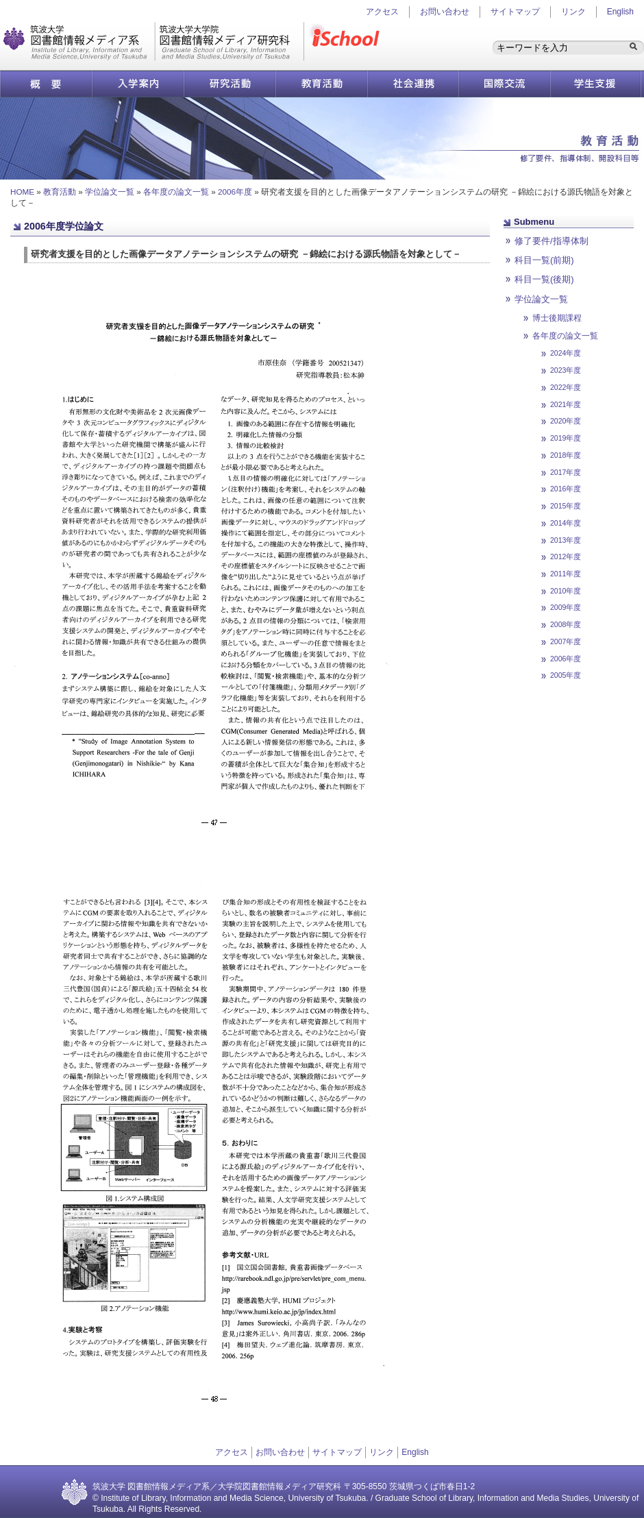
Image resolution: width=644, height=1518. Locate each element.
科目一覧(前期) (544, 260)
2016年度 (565, 489)
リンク (573, 11)
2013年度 (565, 540)
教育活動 (321, 84)
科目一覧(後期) (544, 279)
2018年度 (565, 455)
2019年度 (565, 438)
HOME (22, 191)
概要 (46, 84)
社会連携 (412, 84)
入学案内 (138, 84)
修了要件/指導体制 (552, 241)
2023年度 (565, 370)
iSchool (347, 41)
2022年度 (565, 387)
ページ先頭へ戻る (545, 692)
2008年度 (565, 624)
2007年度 (565, 641)
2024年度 (565, 353)
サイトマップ (515, 11)
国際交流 (504, 84)
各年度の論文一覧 (176, 191)
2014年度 (565, 523)
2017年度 (565, 472)
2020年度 (565, 421)
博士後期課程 (557, 317)
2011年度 (565, 574)
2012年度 (565, 556)
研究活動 (229, 84)
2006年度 (235, 191)
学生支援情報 (596, 84)
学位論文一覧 (109, 191)
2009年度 (565, 607)
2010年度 (565, 591)
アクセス (231, 1452)
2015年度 (565, 506)
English (620, 11)
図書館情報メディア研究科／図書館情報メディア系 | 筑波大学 (153, 41)
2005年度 (565, 675)
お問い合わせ (444, 11)
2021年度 (565, 404)
